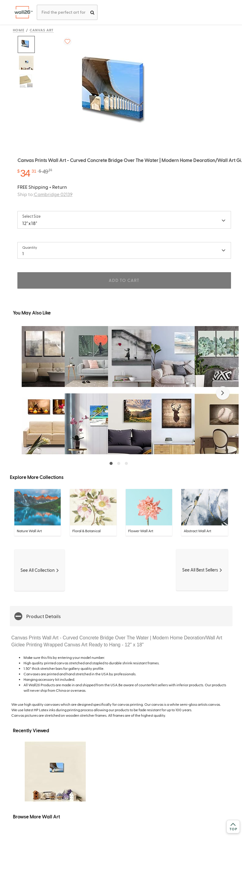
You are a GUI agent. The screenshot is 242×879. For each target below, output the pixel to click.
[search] (92, 12)
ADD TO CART (124, 280)
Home (19, 30)
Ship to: (45, 194)
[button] (222, 393)
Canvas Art (42, 30)
